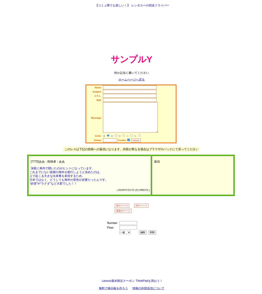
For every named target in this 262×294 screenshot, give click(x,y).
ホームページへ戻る (131, 79)
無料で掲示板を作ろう (113, 288)
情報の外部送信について (148, 288)
